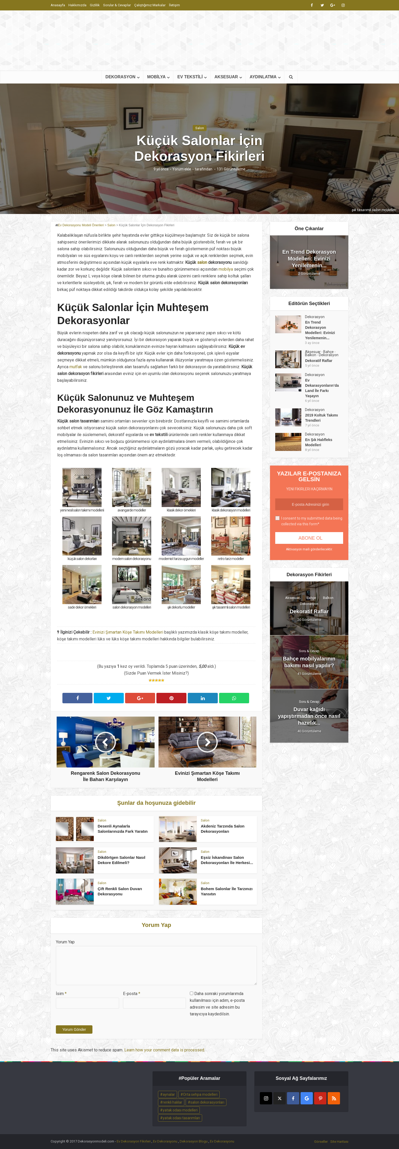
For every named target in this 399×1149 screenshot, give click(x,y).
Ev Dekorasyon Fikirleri (134, 1141)
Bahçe (328, 352)
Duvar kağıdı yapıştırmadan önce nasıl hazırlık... (309, 716)
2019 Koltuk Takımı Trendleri (321, 417)
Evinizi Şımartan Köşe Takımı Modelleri (127, 632)
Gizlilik (95, 5)
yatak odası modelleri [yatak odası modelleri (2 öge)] (180, 1110)
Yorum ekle (181, 169)
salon (202, 262)
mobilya (226, 269)
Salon (199, 128)
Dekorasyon (315, 317)
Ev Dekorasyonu (165, 1141)
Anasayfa (58, 5)
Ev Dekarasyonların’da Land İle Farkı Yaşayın (322, 388)
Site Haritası (339, 1142)
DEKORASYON (120, 77)
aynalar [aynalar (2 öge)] (169, 1094)
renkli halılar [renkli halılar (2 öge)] (172, 1102)
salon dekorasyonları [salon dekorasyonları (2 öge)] (207, 1102)
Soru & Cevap (309, 651)
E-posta (131, 993)
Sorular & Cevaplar (117, 5)
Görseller (321, 1142)
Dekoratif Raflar (318, 361)
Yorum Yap (65, 941)
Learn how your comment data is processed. (164, 1049)
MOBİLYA (156, 77)
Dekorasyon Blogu (194, 1141)
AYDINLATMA (263, 77)
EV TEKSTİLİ (190, 77)
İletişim (174, 5)
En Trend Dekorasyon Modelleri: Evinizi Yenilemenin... (309, 258)
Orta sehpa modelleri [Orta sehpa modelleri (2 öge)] (200, 1094)
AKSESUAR (226, 77)
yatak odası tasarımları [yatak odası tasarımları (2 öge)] (181, 1118)
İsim (61, 993)
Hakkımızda (77, 5)
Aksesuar (313, 352)
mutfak (75, 366)
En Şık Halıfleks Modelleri (318, 442)
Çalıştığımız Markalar (150, 5)
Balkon (310, 355)
